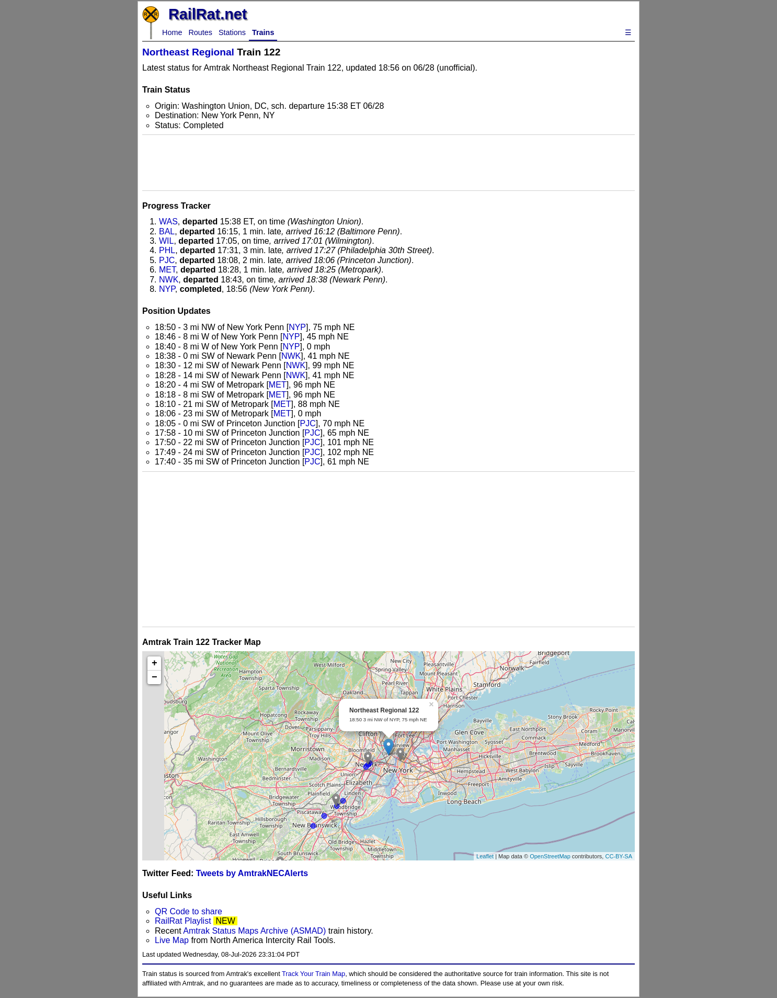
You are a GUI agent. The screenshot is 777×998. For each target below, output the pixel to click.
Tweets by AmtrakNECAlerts (252, 873)
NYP (167, 289)
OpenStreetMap (550, 856)
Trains (263, 32)
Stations (232, 32)
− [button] (154, 677)
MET (167, 269)
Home (172, 32)
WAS (168, 221)
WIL (166, 240)
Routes (200, 32)
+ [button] (154, 663)
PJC (167, 260)
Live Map (173, 940)
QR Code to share (188, 911)
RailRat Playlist (183, 920)
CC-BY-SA (618, 856)
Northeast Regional (188, 52)
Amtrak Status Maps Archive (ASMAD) (254, 930)
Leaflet (485, 856)
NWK (168, 279)
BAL (167, 231)
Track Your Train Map (313, 974)
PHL (167, 250)
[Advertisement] (388, 162)
